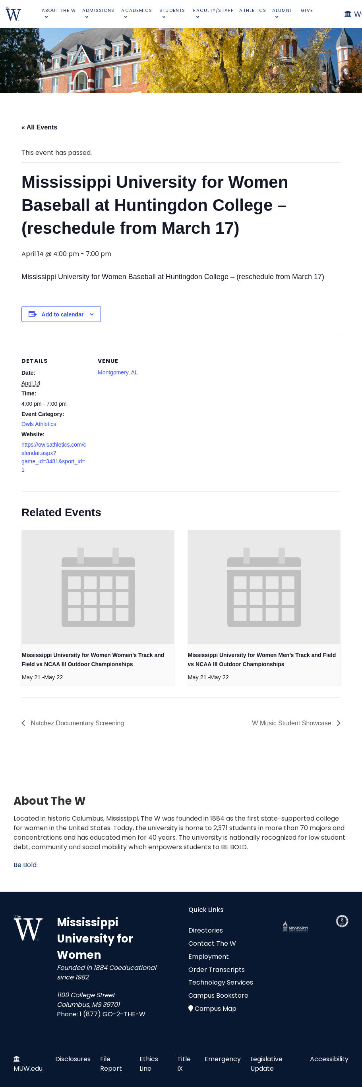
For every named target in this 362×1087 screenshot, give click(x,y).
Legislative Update (266, 1063)
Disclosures (73, 1059)
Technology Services (220, 982)
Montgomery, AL (118, 372)
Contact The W (212, 943)
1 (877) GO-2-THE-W (112, 1014)
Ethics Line (148, 1063)
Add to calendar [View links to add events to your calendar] (63, 314)
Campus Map (215, 1008)
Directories (205, 930)
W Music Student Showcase (292, 723)
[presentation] (98, 587)
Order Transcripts (216, 969)
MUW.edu (28, 1068)
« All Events (39, 127)
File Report (111, 1063)
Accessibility (329, 1059)
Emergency (223, 1059)
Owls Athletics (38, 424)
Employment (208, 956)
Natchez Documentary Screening (76, 723)
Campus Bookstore (218, 995)
